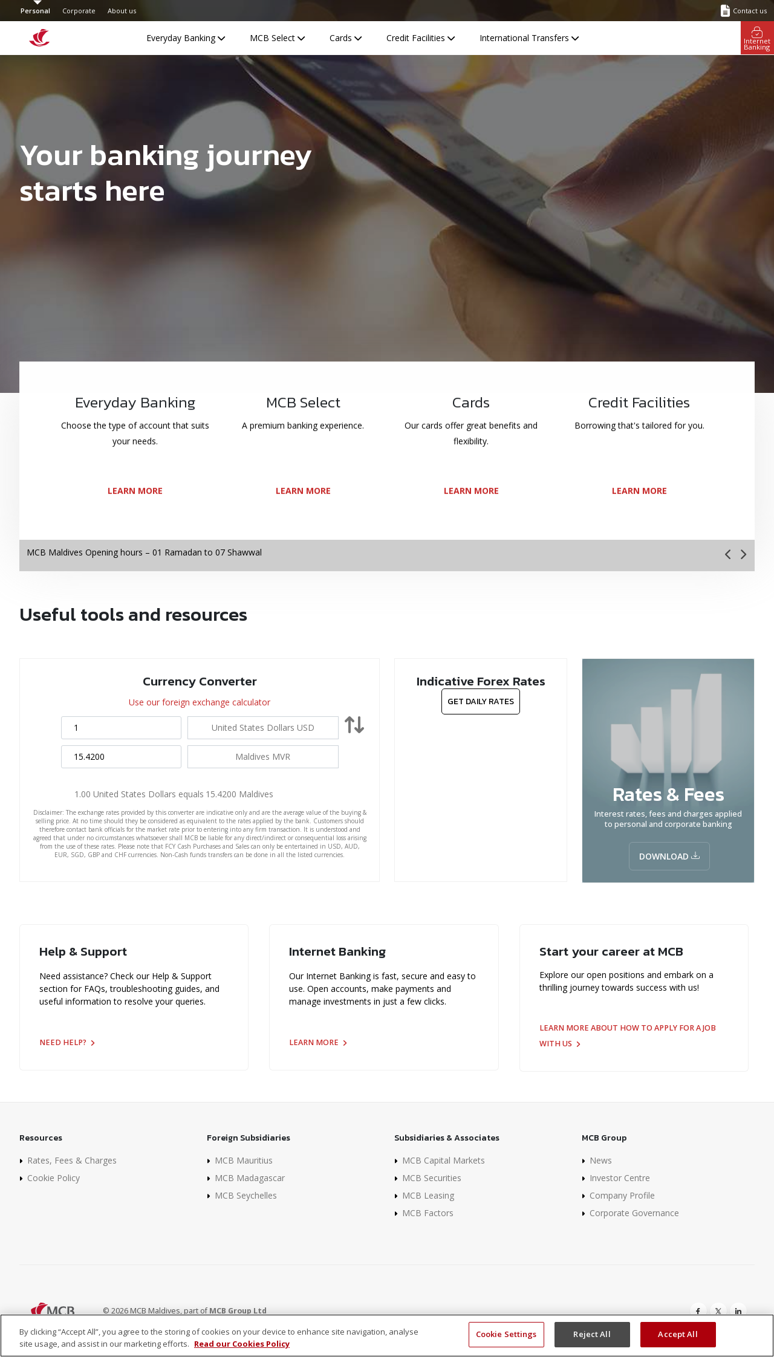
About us (122, 10)
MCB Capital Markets (443, 1160)
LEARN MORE (135, 516)
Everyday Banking (185, 38)
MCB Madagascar (250, 1178)
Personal (35, 10)
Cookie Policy (53, 1178)
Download (669, 856)
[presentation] (728, 555)
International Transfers (529, 38)
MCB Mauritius (244, 1160)
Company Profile (622, 1195)
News (601, 1160)
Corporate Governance (634, 1213)
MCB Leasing (428, 1195)
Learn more (317, 1042)
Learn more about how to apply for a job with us (627, 1036)
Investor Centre (620, 1178)
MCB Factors (428, 1213)
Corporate (79, 10)
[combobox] (263, 727)
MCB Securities (431, 1178)
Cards (346, 38)
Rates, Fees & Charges (72, 1160)
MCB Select (277, 38)
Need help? (66, 1042)
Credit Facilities (420, 38)
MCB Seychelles (246, 1195)
